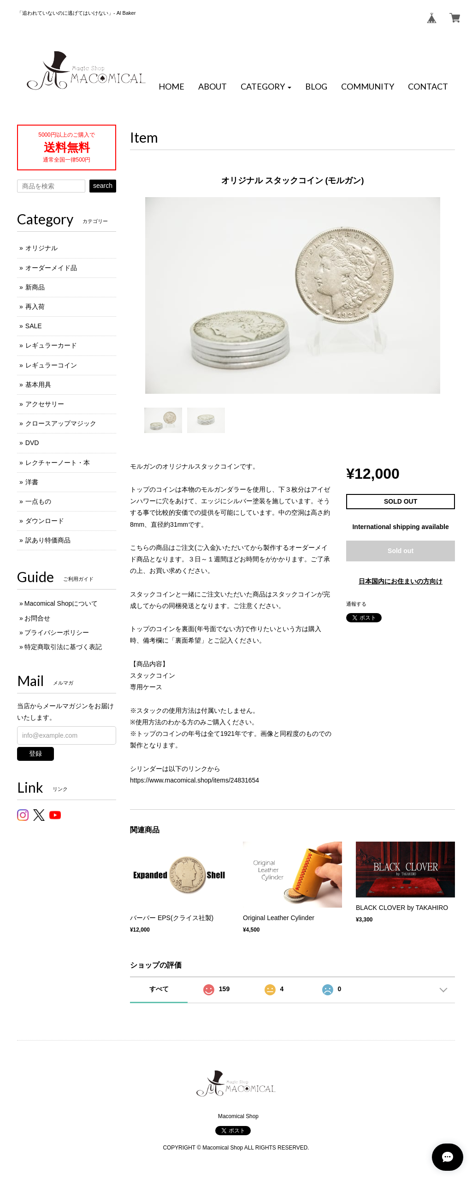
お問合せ (37, 618)
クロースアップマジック (60, 423)
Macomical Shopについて (61, 603)
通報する (356, 604)
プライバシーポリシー (56, 632)
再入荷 (35, 306)
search (102, 185)
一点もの (38, 501)
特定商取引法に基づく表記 (63, 646)
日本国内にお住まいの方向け (400, 581)
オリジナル (41, 248)
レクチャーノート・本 (57, 462)
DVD (32, 442)
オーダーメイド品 (51, 267)
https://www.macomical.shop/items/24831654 (194, 780)
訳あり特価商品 (48, 540)
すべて (159, 989)
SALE (33, 326)
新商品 (35, 287)
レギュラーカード (51, 345)
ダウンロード (44, 520)
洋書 (31, 482)
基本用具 (38, 384)
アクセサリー (44, 404)
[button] (266, 87)
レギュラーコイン (51, 365)
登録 (35, 753)
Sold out (400, 550)
